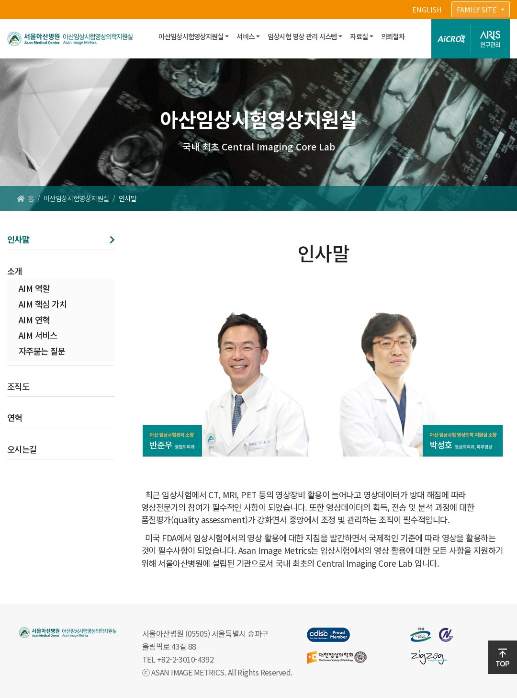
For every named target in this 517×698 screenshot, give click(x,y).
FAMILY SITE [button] (478, 9)
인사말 (18, 239)
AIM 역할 (34, 288)
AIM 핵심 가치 (43, 304)
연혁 (14, 417)
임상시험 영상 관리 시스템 (302, 36)
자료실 (359, 36)
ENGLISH (427, 9)
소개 (14, 271)
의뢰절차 (393, 36)
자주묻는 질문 (42, 351)
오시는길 (22, 449)
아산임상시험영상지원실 (190, 36)
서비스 (245, 36)
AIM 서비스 (38, 335)
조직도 (18, 386)
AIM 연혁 (34, 320)
